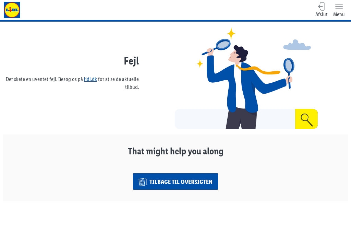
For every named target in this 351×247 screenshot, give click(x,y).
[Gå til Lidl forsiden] (12, 10)
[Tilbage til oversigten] (175, 181)
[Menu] (339, 10)
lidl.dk (90, 79)
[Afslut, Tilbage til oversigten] (321, 10)
